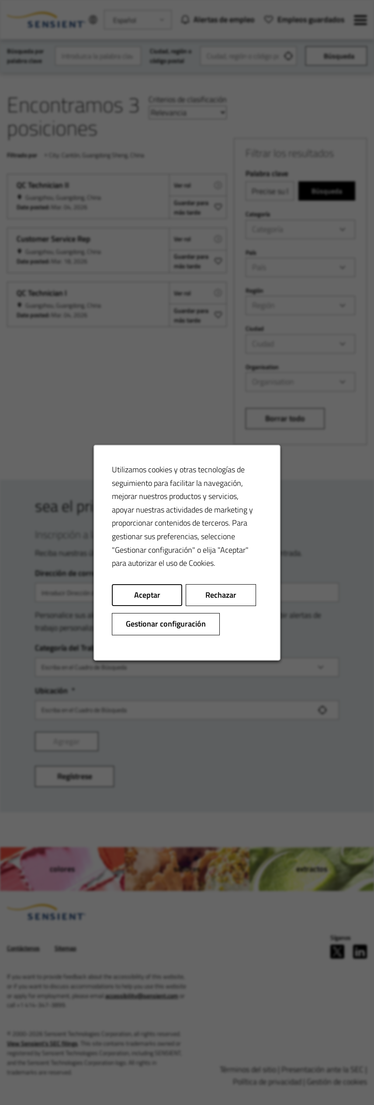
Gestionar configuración (166, 624)
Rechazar (220, 594)
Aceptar (147, 594)
